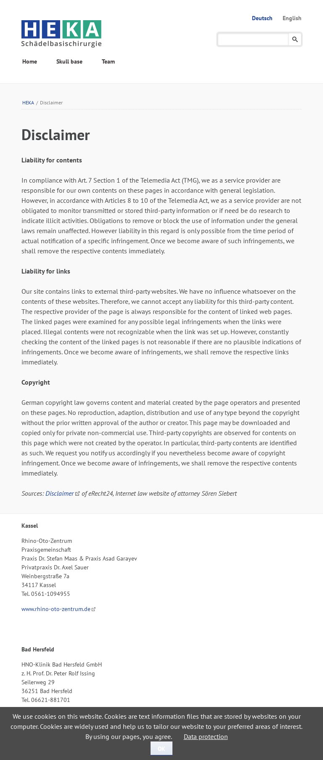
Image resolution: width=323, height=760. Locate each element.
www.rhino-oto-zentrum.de (55, 609)
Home (29, 61)
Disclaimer (59, 493)
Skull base (69, 61)
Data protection (206, 736)
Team (108, 61)
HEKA (28, 102)
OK (161, 748)
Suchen (295, 39)
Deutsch (262, 18)
